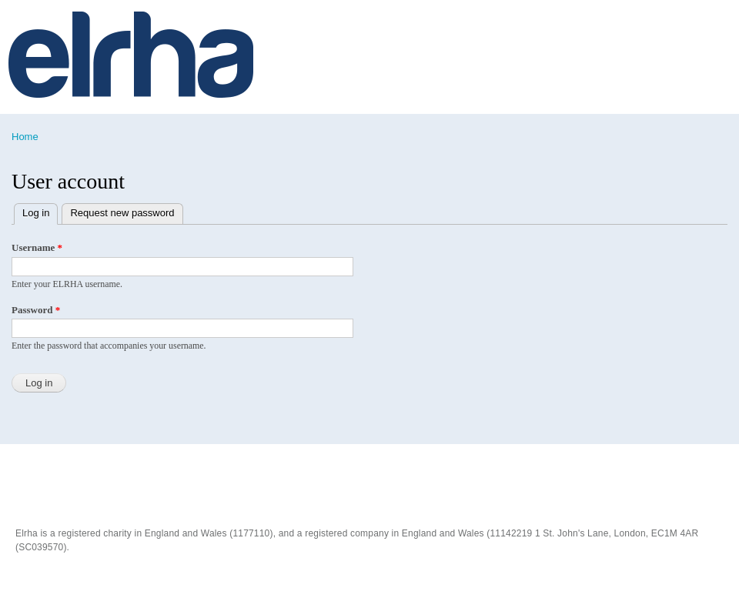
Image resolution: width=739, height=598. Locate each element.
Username (37, 247)
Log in (40, 211)
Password (36, 310)
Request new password (122, 213)
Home (25, 136)
